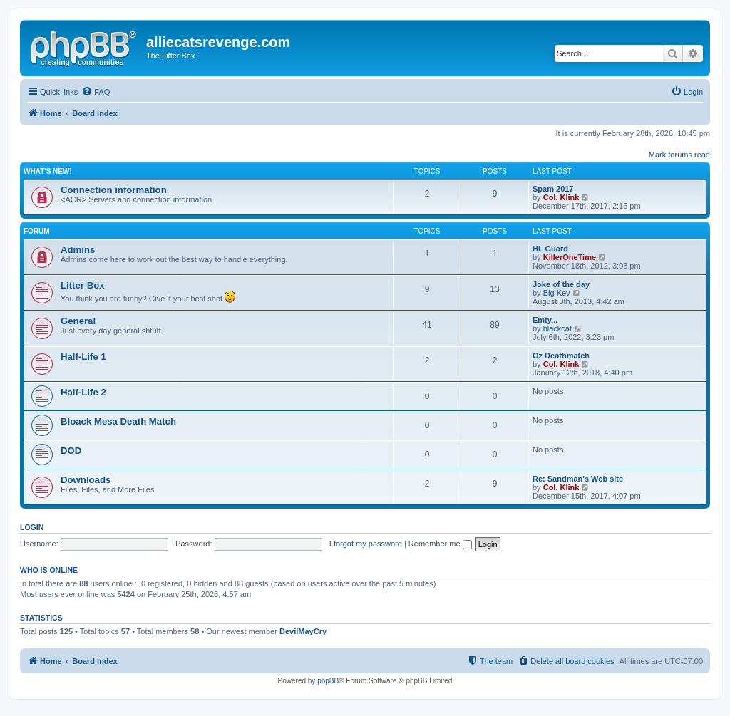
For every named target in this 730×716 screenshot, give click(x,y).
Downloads (85, 479)
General (78, 321)
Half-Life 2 (83, 392)
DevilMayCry (303, 631)
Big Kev (556, 293)
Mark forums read (679, 154)
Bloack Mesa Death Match (118, 421)
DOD (71, 450)
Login (31, 527)
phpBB (328, 681)
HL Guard (550, 248)
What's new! (48, 171)
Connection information (114, 190)
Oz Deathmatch (561, 355)
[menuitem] (95, 91)
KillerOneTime (569, 257)
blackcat (557, 328)
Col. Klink (561, 197)
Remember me (440, 543)
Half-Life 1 (83, 356)
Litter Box (83, 285)
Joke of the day (561, 284)
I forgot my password (365, 543)
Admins (78, 249)
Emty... (545, 320)
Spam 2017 (553, 189)
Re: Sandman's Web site (578, 478)
